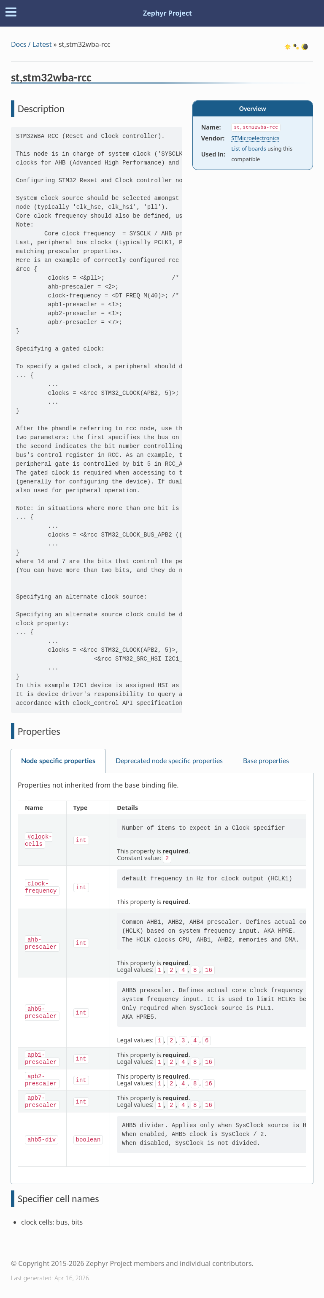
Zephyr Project (167, 13)
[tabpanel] (162, 978)
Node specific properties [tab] (58, 761)
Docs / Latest (31, 44)
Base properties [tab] (266, 761)
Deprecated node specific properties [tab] (169, 761)
